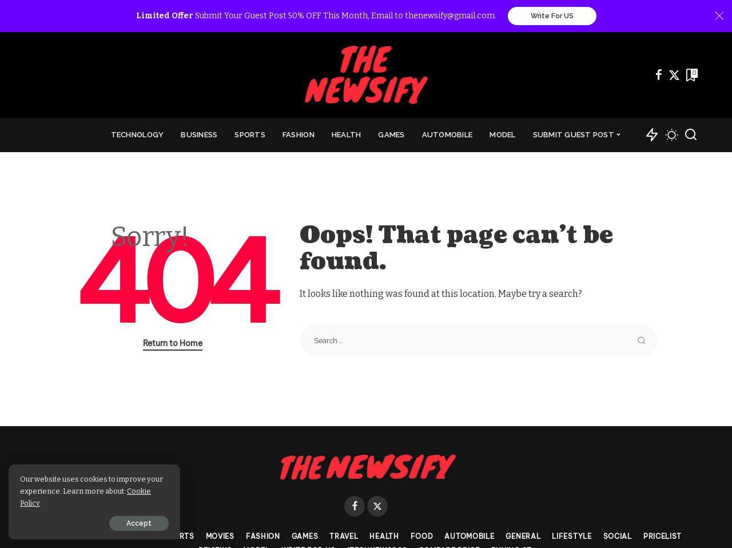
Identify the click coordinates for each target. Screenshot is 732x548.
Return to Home (172, 343)
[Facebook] (659, 75)
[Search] (691, 135)
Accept (139, 523)
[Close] (719, 16)
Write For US (552, 16)
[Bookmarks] (691, 75)
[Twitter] (674, 75)
